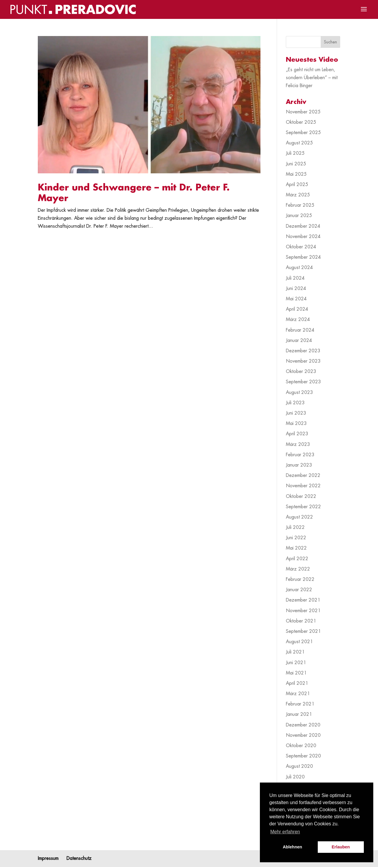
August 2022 (299, 517)
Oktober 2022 (301, 496)
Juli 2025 (295, 153)
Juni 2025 (296, 164)
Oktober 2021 (301, 621)
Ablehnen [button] (292, 847)
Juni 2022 (296, 537)
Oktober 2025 (301, 122)
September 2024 (303, 257)
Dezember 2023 (303, 350)
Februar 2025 (300, 205)
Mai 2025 (296, 174)
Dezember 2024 (303, 226)
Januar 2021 (299, 714)
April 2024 (297, 309)
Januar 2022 (299, 589)
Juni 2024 (296, 288)
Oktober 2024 (301, 247)
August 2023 (299, 392)
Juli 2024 (295, 278)
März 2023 (298, 444)
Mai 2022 (296, 548)
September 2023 (303, 381)
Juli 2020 (295, 777)
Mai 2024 (296, 298)
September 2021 (303, 631)
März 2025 (298, 195)
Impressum (48, 858)
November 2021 (303, 610)
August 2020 (299, 766)
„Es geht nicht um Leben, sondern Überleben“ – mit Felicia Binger (312, 77)
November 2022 (303, 485)
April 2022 (297, 558)
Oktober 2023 (301, 371)
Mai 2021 (296, 673)
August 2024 (299, 267)
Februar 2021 (300, 704)
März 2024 (298, 319)
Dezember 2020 (303, 725)
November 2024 (303, 236)
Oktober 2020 (301, 745)
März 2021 (298, 693)
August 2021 (299, 641)
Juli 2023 (295, 402)
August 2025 (299, 143)
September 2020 (303, 756)
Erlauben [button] (341, 847)
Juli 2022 (295, 527)
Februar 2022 (300, 579)
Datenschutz (79, 858)
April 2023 (297, 433)
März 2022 (298, 569)
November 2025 (303, 112)
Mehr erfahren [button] (285, 831)
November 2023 (303, 361)
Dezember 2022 (303, 475)
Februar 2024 (300, 330)
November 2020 (303, 735)
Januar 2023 (299, 465)
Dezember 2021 (303, 600)
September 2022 (303, 506)
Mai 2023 (296, 423)
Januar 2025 (299, 215)
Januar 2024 (299, 340)
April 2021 (297, 683)
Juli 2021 (295, 652)
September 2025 (303, 132)
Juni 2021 (296, 662)
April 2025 (297, 184)
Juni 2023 (296, 413)
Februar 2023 (300, 454)
